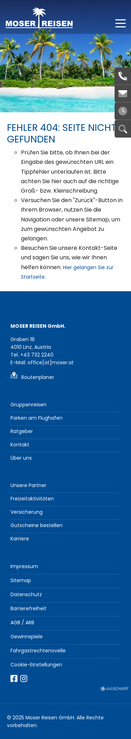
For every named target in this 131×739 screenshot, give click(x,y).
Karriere (19, 538)
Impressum (24, 566)
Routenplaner (37, 377)
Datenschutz (26, 594)
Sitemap (20, 580)
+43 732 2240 (123, 76)
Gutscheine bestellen (36, 525)
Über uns (21, 457)
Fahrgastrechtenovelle (38, 650)
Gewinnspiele (26, 636)
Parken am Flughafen (36, 417)
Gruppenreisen (28, 404)
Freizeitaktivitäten (32, 498)
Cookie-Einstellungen (36, 664)
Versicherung (26, 511)
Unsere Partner (28, 485)
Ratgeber (21, 431)
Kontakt (19, 444)
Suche (123, 129)
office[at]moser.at (123, 93)
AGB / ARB (22, 622)
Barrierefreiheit (28, 608)
